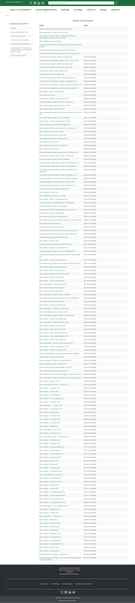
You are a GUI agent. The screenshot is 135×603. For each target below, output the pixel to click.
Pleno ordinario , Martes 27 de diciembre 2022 (53, 199)
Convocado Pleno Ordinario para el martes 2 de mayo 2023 (57, 185)
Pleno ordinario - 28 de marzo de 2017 (51, 481)
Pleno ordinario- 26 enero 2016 (48, 530)
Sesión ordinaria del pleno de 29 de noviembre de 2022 (56, 29)
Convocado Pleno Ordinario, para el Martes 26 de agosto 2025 (58, 88)
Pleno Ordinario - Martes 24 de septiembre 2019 (54, 346)
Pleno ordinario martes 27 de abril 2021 (51, 291)
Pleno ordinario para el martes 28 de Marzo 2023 (54, 189)
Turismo (102, 10)
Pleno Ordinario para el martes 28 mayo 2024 (53, 145)
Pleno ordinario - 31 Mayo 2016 (48, 513)
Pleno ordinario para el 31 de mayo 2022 (51, 227)
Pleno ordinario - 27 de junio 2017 (49, 468)
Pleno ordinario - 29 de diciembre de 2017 (52, 447)
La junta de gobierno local (19, 32)
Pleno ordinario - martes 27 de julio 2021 (51, 277)
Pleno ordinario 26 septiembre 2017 (50, 457)
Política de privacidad (84, 584)
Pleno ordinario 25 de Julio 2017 (49, 464)
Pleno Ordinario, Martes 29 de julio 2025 (51, 91)
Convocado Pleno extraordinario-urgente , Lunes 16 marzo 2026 (58, 60)
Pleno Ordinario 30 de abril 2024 (49, 142)
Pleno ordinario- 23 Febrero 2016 (49, 526)
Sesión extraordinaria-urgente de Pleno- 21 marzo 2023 (56, 102)
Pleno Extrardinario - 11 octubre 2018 (50, 405)
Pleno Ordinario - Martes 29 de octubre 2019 (52, 339)
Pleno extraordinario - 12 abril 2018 (50, 430)
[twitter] (42, 3)
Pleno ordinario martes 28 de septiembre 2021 (53, 267)
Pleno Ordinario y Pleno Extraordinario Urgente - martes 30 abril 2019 (60, 374)
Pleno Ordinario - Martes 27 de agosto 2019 (52, 350)
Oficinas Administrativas (45, 10)
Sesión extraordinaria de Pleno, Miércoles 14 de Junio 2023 (57, 182)
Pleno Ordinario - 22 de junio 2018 (49, 419)
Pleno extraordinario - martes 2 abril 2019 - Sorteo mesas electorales (60, 378)
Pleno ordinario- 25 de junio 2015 (49, 551)
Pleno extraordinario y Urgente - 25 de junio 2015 (54, 554)
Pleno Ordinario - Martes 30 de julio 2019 (51, 357)
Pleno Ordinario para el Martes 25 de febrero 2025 (54, 105)
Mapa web (55, 584)
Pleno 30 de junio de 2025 (47, 95)
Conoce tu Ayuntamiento (20, 10)
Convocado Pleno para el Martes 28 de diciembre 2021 (56, 244)
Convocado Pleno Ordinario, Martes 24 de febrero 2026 (56, 64)
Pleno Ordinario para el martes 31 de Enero (52, 196)
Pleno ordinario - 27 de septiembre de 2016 (52, 502)
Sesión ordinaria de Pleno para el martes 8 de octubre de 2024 (58, 128)
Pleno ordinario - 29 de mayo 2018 (49, 423)
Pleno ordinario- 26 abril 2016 (48, 520)
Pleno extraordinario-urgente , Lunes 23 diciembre (54, 118)
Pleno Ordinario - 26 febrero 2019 (49, 388)
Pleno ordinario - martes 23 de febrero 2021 (52, 305)
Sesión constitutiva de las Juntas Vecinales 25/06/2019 (55, 367)
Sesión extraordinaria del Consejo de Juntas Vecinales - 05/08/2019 (59, 353)
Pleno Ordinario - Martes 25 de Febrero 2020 (53, 319)
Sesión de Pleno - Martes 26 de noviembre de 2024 (54, 121)
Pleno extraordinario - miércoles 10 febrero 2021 (54, 308)
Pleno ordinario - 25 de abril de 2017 (50, 478)
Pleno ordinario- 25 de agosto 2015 (50, 540)
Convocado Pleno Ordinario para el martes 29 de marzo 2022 (58, 234)
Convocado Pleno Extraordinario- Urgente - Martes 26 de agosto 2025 (60, 85)
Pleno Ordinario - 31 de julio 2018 (49, 416)
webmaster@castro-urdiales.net (69, 574)
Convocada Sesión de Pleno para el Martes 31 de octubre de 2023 (59, 53)
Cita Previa (77, 10)
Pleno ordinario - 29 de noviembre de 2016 (52, 495)
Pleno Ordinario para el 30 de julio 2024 (51, 131)
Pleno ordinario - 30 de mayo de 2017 (50, 471)
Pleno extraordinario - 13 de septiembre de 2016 (54, 506)
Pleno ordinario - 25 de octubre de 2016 (51, 499)
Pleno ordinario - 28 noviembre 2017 (50, 450)
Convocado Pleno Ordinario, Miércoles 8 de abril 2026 (55, 57)
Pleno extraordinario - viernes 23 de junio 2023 (53, 32)
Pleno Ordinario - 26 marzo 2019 (49, 381)
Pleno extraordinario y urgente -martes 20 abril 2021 (55, 294)
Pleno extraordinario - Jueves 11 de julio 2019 (53, 364)
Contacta (90, 10)
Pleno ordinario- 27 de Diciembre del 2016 (52, 492)
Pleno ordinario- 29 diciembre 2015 (50, 533)
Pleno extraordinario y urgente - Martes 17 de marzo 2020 (57, 315)
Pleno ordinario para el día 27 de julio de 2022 (53, 216)
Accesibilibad (67, 584)
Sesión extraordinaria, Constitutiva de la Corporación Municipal (58, 178)
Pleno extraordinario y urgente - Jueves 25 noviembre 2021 (57, 251)
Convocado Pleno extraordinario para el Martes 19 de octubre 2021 (59, 263)
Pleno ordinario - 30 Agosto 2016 (49, 509)
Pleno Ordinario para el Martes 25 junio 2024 (53, 135)
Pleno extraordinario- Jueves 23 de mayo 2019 (53, 371)
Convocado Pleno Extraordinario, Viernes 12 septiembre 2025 (58, 81)
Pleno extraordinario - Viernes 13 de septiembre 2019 (55, 360)
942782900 (69, 572)
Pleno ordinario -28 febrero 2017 (49, 485)
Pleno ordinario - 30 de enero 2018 (49, 443)
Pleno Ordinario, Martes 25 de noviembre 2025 (53, 71)
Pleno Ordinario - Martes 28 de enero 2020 (52, 326)
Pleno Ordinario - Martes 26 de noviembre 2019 (53, 336)
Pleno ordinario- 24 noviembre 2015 (50, 537)
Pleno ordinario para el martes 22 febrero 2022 (53, 237)
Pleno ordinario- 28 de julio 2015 (49, 547)
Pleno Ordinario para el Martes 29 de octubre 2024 (54, 125)
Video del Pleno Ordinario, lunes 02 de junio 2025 (54, 98)
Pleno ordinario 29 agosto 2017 (48, 461)
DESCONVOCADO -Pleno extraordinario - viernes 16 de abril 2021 (59, 298)
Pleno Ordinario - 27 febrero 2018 (49, 440)
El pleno (13, 28)
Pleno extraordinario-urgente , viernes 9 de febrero (54, 159)
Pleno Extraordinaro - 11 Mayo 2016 (50, 516)
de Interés (65, 10)
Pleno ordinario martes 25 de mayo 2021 (51, 288)
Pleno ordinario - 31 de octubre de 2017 (51, 454)
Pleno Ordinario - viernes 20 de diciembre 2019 (53, 333)
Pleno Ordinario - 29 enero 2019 (49, 391)
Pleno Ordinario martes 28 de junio (50, 223)
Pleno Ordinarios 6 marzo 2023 (48, 192)
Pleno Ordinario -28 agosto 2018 (49, 412)
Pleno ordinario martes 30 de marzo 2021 (52, 301)
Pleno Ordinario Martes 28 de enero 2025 (51, 109)
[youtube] (38, 3)
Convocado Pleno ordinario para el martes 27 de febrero (56, 156)
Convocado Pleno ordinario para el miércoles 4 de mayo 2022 (58, 230)
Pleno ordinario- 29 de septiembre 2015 (51, 544)
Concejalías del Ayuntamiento (20, 44)
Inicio (7, 15)
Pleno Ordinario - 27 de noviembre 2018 (51, 398)
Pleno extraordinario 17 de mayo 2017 (51, 475)
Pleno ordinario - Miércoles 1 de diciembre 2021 (53, 248)
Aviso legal (45, 584)
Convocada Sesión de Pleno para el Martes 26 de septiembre (57, 166)
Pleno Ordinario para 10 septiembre (50, 41)
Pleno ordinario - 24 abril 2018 (48, 426)
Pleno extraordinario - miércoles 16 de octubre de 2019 (56, 343)
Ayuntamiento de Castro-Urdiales (67, 601)
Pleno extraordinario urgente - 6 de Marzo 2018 (53, 436)
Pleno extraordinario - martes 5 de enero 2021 (53, 312)
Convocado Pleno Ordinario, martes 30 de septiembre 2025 (57, 78)
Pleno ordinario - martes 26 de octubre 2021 (52, 260)
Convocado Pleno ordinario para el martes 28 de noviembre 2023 (59, 163)
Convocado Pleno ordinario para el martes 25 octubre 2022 (57, 209)
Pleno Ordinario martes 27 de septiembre (51, 213)
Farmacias (114, 10)
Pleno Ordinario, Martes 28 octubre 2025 (51, 74)
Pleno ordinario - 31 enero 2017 (49, 488)
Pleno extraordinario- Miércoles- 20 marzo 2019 (53, 384)
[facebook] (31, 3)
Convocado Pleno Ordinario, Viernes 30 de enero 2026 (55, 67)
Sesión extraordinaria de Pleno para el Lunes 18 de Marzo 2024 (58, 152)
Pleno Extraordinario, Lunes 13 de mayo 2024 (53, 138)
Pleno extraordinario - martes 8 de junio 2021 (53, 284)
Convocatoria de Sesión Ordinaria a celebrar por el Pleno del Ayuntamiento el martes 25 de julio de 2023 (57, 37)
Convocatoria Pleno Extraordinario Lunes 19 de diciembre (56, 203)
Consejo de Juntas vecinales (19, 40)
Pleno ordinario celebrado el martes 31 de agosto (54, 274)
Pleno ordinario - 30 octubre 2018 (49, 402)
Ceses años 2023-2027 (18, 55)
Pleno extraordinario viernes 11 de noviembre (53, 206)
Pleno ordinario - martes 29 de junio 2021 (52, 281)
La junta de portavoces (18, 36)
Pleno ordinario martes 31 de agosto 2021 (52, 270)
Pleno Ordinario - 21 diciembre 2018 (50, 395)
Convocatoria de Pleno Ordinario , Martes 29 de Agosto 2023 (57, 175)
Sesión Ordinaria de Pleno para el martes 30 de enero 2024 (57, 50)
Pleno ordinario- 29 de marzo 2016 (49, 523)
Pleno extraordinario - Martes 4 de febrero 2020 (53, 322)
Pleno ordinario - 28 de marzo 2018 (50, 433)
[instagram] (35, 3)
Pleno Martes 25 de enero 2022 (48, 241)
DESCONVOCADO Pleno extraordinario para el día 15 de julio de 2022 (60, 220)
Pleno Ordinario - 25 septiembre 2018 (50, 409)
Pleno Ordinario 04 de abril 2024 (49, 149)
